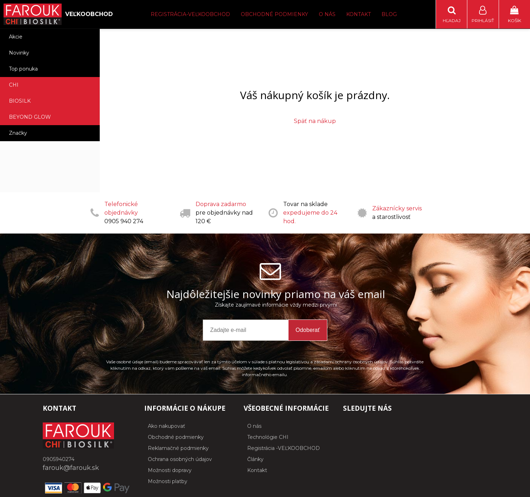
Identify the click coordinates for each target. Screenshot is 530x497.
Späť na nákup (315, 121)
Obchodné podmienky (274, 14)
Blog (389, 14)
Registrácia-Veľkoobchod (190, 14)
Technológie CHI (268, 437)
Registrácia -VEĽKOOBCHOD (283, 448)
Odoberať (308, 330)
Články (255, 459)
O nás (327, 14)
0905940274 (58, 459)
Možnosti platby (167, 481)
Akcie (15, 37)
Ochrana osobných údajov (180, 459)
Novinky (19, 53)
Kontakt (358, 14)
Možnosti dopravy (170, 470)
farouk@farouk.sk (71, 468)
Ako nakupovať (166, 426)
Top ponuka (23, 69)
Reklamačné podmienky (178, 448)
